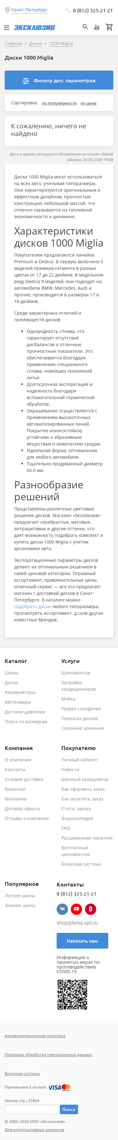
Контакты (15, 769)
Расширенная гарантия (87, 838)
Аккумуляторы (20, 692)
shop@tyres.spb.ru (77, 923)
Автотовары (18, 702)
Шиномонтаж (75, 673)
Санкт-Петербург (29, 9)
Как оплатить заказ (82, 799)
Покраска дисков (79, 718)
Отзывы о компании (27, 818)
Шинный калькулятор (85, 779)
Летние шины (20, 896)
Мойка (68, 699)
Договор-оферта (22, 808)
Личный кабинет (79, 760)
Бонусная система (81, 864)
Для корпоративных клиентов (34, 1129)
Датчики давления (25, 712)
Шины (11, 673)
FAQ (65, 828)
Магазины (16, 799)
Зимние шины (20, 905)
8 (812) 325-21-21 (93, 10)
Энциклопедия (77, 818)
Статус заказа (76, 808)
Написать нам (82, 941)
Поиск (69, 1109)
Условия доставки (24, 779)
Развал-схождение (81, 709)
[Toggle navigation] (6, 27)
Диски (11, 682)
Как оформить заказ (83, 789)
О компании (18, 760)
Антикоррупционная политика (35, 1035)
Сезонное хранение (82, 728)
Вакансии (15, 789)
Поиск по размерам (26, 721)
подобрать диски (32, 606)
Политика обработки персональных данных (48, 1054)
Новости (70, 769)
